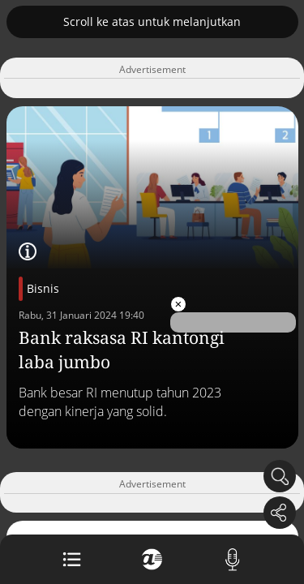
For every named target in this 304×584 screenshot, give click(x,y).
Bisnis (43, 288)
